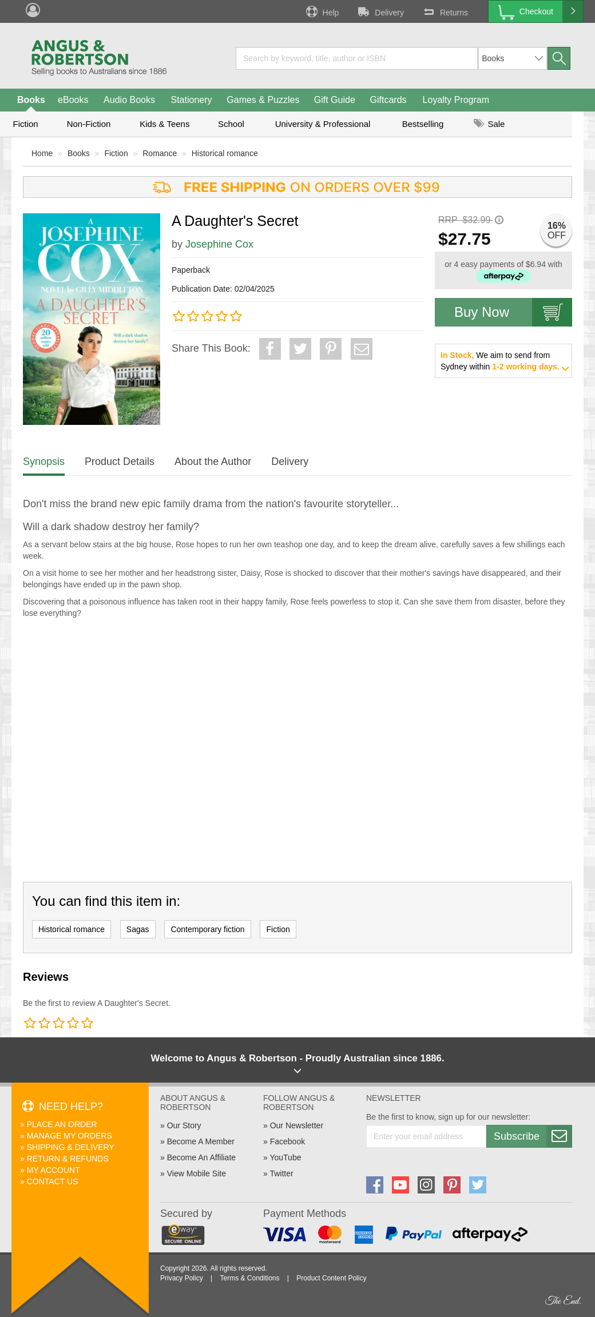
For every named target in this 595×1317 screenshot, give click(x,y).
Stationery (191, 100)
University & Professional (323, 124)
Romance (159, 153)
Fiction (25, 124)
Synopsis (44, 461)
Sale (489, 124)
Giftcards (388, 100)
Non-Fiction (89, 124)
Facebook (287, 1141)
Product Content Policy (331, 1278)
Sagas (137, 929)
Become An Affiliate (201, 1157)
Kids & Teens (164, 124)
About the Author (212, 461)
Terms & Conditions (249, 1278)
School (231, 124)
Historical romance (225, 153)
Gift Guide (334, 100)
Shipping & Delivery (70, 1147)
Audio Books (129, 100)
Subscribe (533, 1136)
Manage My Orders (69, 1135)
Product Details (119, 461)
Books (31, 100)
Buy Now (513, 312)
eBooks (73, 100)
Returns (444, 11)
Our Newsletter (296, 1125)
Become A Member (201, 1141)
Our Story (184, 1125)
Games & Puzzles (263, 100)
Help (321, 11)
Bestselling (423, 124)
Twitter (281, 1173)
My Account (53, 1170)
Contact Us (52, 1181)
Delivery (380, 11)
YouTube (285, 1157)
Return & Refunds (68, 1158)
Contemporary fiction (207, 929)
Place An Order (62, 1124)
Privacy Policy (181, 1278)
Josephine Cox (219, 244)
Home (42, 153)
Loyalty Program (456, 100)
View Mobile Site (196, 1173)
